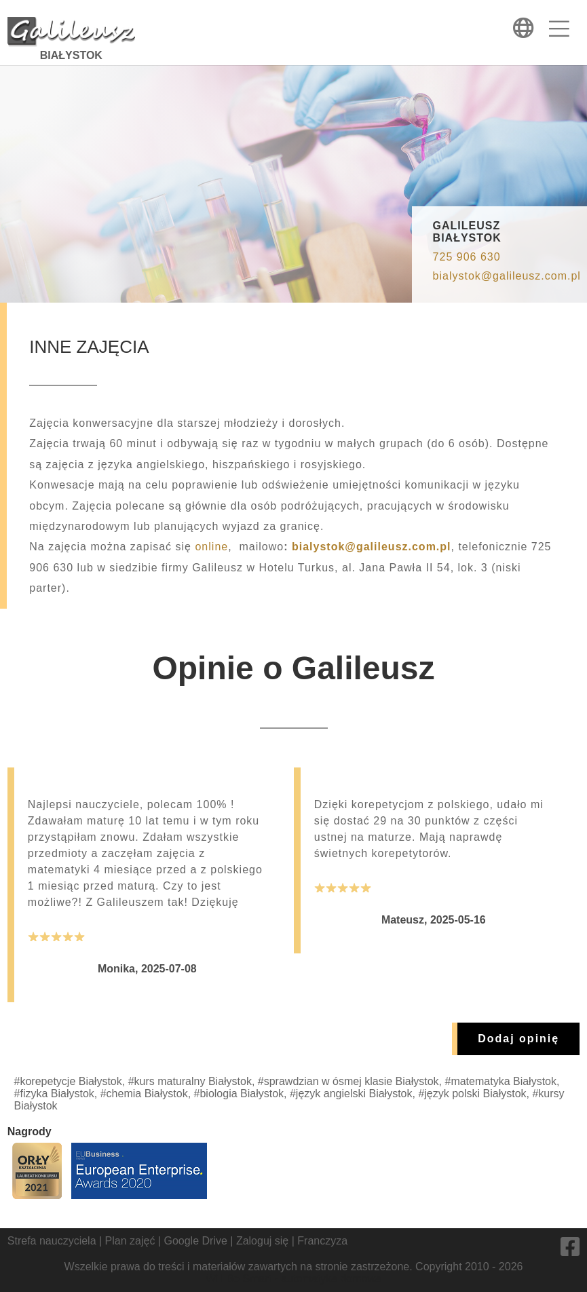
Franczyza (322, 1241)
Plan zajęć (130, 1241)
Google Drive (195, 1241)
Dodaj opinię (518, 1038)
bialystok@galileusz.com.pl (507, 276)
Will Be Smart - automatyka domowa (293, 1279)
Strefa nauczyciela (51, 1241)
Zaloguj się (262, 1241)
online (211, 546)
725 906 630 (467, 257)
